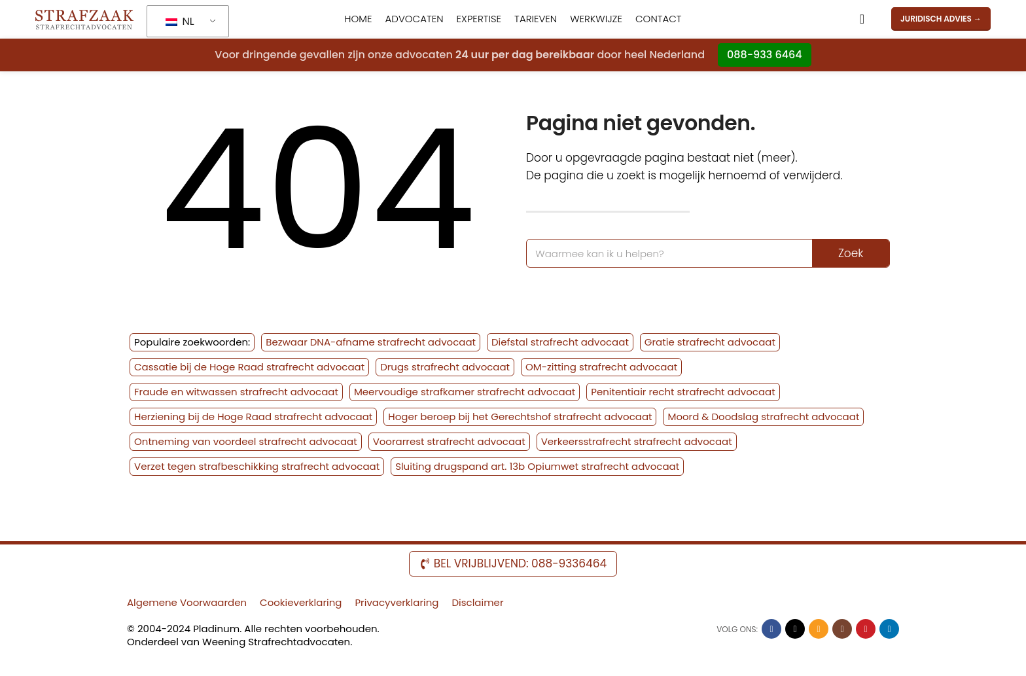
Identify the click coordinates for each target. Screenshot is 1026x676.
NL (180, 21)
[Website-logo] (84, 19)
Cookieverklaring (301, 604)
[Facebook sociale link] (771, 630)
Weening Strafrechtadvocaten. (277, 643)
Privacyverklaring (396, 604)
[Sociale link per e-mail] (818, 630)
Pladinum (216, 630)
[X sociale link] (795, 630)
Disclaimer (477, 604)
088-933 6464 (764, 55)
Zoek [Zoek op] (850, 254)
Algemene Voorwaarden (187, 604)
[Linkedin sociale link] (889, 630)
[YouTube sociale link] (866, 630)
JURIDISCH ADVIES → (941, 19)
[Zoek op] (862, 20)
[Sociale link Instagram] (842, 630)
